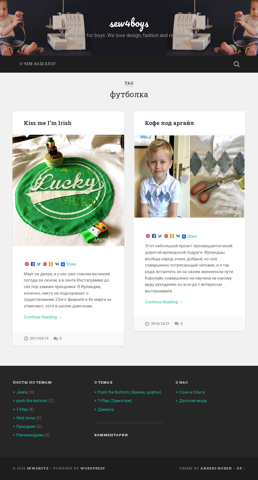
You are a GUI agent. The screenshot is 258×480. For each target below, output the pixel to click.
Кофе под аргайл (169, 123)
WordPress (92, 468)
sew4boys (129, 22)
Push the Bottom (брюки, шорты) (129, 392)
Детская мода (193, 400)
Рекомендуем (29, 434)
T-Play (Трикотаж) (115, 400)
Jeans (22, 392)
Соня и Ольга (192, 392)
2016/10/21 (160, 324)
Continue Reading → (43, 316)
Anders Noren (216, 468)
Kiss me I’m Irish (47, 123)
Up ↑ (241, 468)
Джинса (106, 409)
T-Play (22, 409)
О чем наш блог (38, 64)
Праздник (26, 426)
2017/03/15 (39, 338)
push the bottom (31, 400)
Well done (25, 417)
